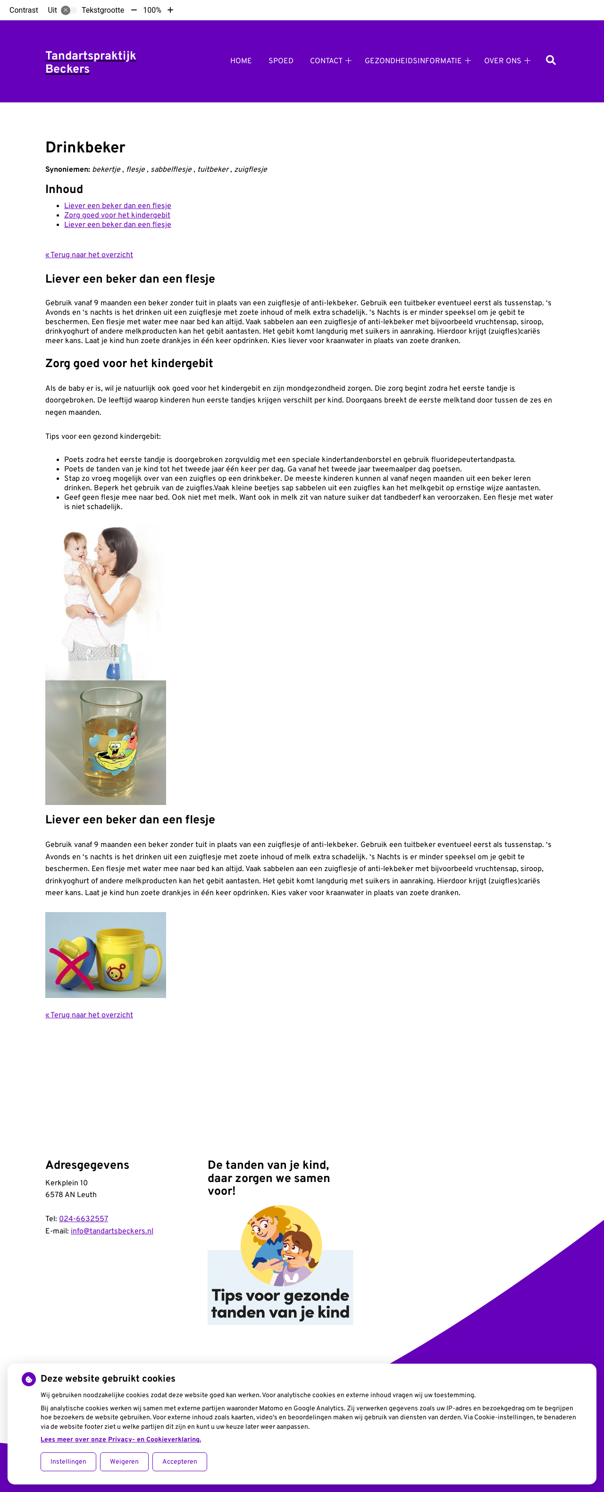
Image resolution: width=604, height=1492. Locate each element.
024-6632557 (83, 1219)
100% (152, 10)
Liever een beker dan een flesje (117, 206)
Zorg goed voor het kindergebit (117, 215)
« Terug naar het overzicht (89, 255)
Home (241, 61)
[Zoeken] (551, 61)
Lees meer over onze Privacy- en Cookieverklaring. (121, 1440)
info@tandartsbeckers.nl (112, 1231)
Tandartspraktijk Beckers (90, 63)
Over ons (502, 61)
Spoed (281, 61)
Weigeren (124, 1462)
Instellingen (68, 1462)
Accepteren (179, 1462)
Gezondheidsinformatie (413, 61)
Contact (326, 61)
